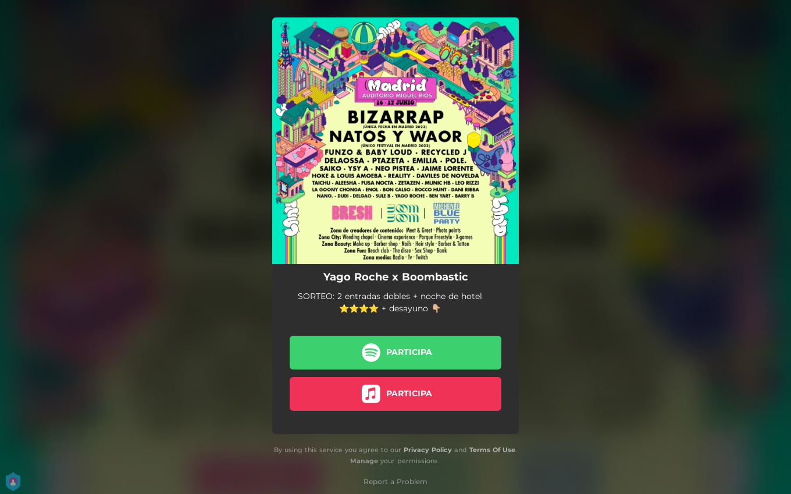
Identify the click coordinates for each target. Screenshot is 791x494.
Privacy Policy (428, 450)
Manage (364, 461)
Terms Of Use (492, 450)
